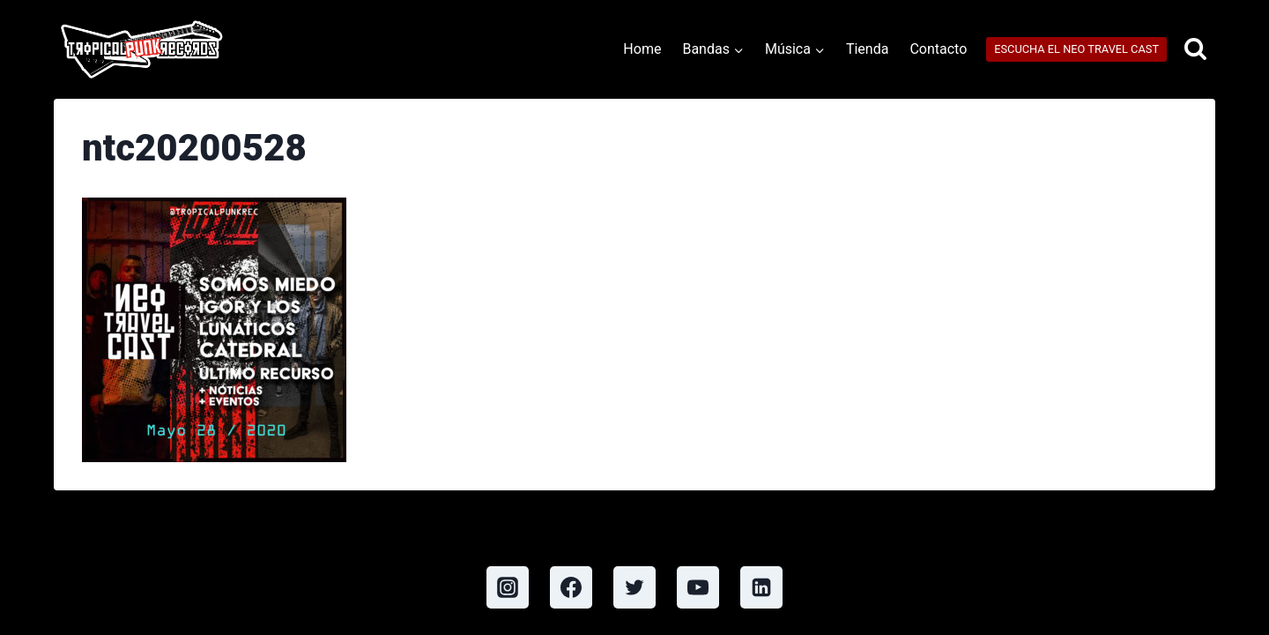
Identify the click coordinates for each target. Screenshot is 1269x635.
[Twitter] (634, 587)
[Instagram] (507, 587)
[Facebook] (571, 587)
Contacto (938, 49)
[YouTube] (698, 587)
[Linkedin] (761, 587)
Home (642, 49)
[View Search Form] (1195, 50)
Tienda (867, 49)
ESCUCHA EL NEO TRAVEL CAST (1076, 49)
